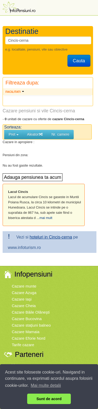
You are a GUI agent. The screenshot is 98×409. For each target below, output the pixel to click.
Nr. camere (60, 134)
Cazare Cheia (24, 305)
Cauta (79, 60)
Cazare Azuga (24, 292)
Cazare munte (24, 286)
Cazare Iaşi (22, 299)
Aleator (35, 134)
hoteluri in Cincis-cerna (51, 237)
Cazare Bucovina (27, 318)
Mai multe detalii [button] (46, 385)
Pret (14, 134)
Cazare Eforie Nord (28, 338)
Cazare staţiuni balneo (31, 325)
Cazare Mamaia (25, 331)
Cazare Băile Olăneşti (31, 312)
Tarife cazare (23, 345)
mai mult (45, 218)
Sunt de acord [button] (49, 399)
